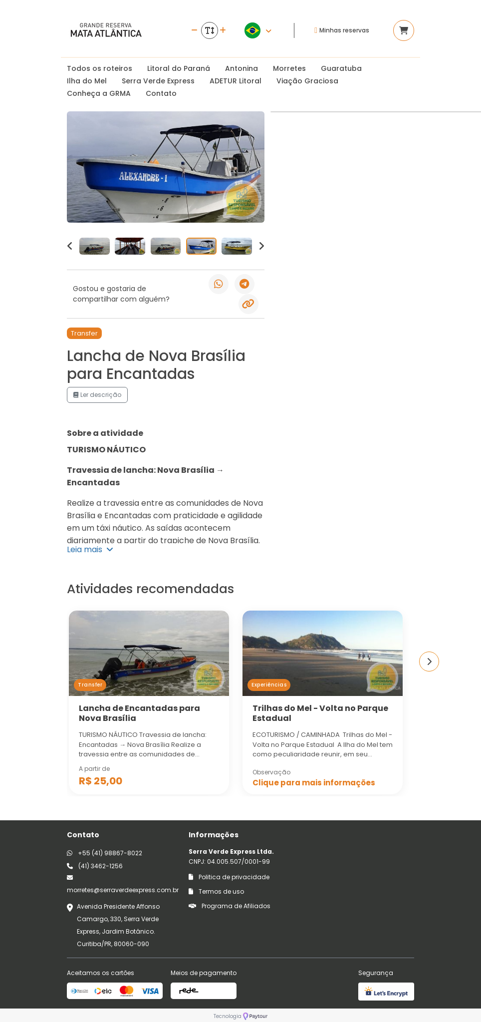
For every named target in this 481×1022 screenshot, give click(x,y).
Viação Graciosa (307, 81)
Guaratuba (341, 68)
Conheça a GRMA (99, 93)
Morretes (289, 68)
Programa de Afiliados (229, 906)
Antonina (241, 68)
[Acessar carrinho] (403, 30)
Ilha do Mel (87, 81)
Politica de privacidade (229, 877)
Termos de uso (216, 891)
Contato (161, 93)
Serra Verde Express (158, 81)
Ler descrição (97, 394)
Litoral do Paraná (178, 68)
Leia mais (90, 549)
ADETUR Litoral (235, 81)
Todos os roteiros (99, 68)
